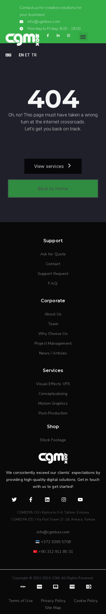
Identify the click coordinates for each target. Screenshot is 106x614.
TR (34, 51)
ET (27, 51)
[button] (83, 32)
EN (21, 51)
